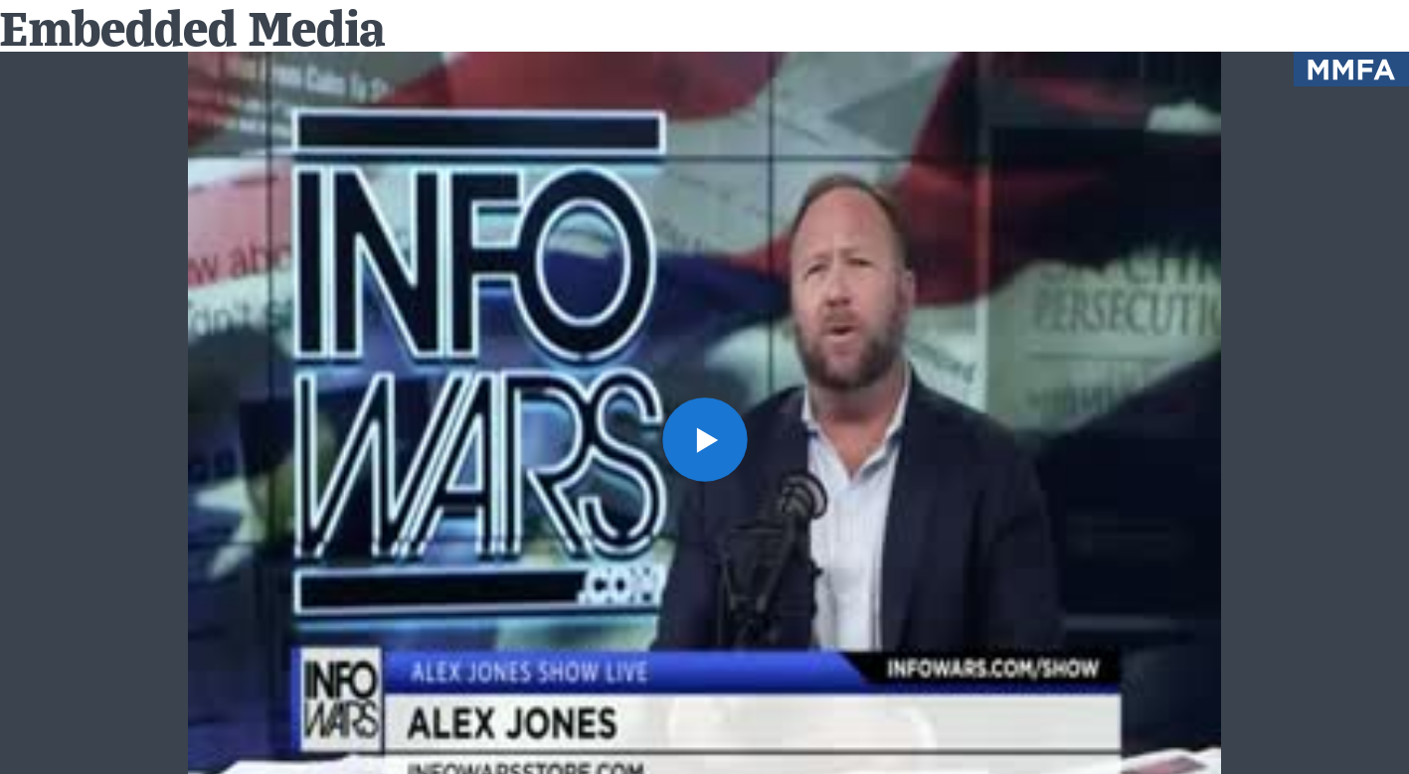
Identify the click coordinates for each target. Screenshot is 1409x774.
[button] (704, 439)
